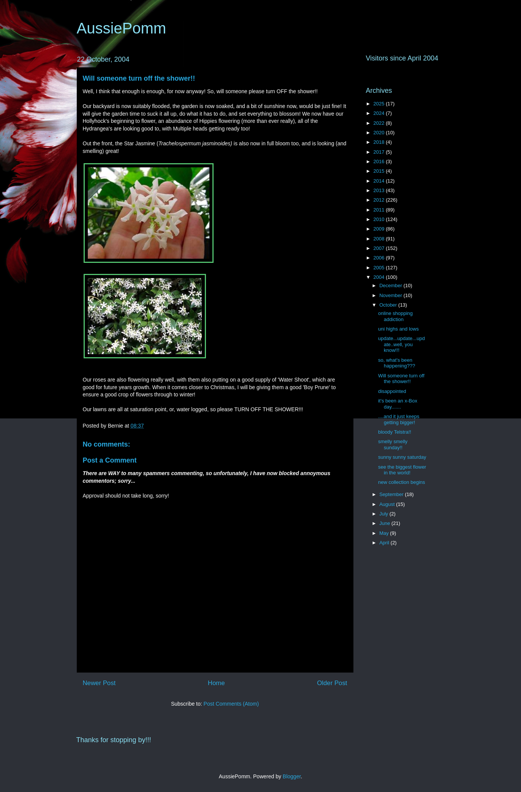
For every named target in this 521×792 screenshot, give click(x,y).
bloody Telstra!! (394, 432)
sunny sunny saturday (402, 457)
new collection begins (401, 482)
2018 (380, 142)
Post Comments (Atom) (231, 704)
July (384, 514)
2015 (380, 171)
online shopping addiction (395, 316)
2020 (380, 132)
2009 (380, 229)
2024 (380, 113)
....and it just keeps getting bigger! (398, 419)
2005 (380, 267)
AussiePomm (121, 28)
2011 (380, 210)
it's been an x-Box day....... (397, 404)
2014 (380, 181)
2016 (380, 161)
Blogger (292, 776)
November (391, 295)
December (391, 285)
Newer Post (99, 683)
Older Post (332, 683)
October (388, 305)
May (384, 533)
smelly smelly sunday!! (392, 444)
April (385, 542)
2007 (380, 248)
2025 (380, 104)
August (387, 504)
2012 (380, 200)
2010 (380, 219)
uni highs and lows (398, 329)
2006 (380, 258)
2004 (380, 277)
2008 (380, 239)
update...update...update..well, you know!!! (401, 344)
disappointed (392, 391)
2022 (380, 123)
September (392, 494)
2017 (380, 152)
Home (216, 683)
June (385, 523)
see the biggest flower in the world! (402, 470)
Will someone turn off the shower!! (139, 78)
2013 (380, 190)
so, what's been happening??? (396, 363)
